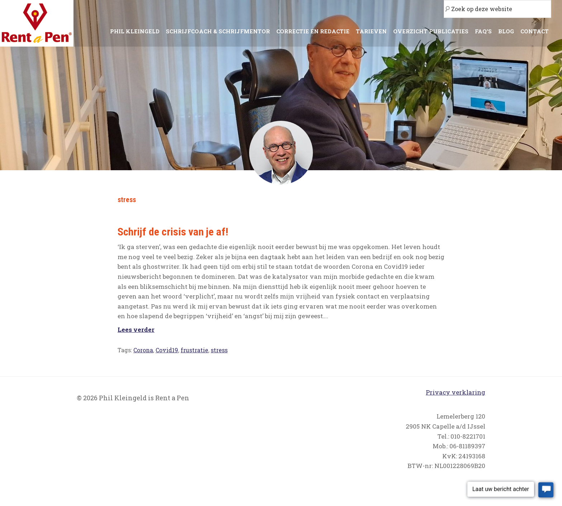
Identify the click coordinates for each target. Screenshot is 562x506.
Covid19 (167, 350)
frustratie (194, 350)
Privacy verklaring (455, 392)
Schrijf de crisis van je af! (173, 231)
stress (219, 350)
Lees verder (136, 329)
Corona (143, 350)
